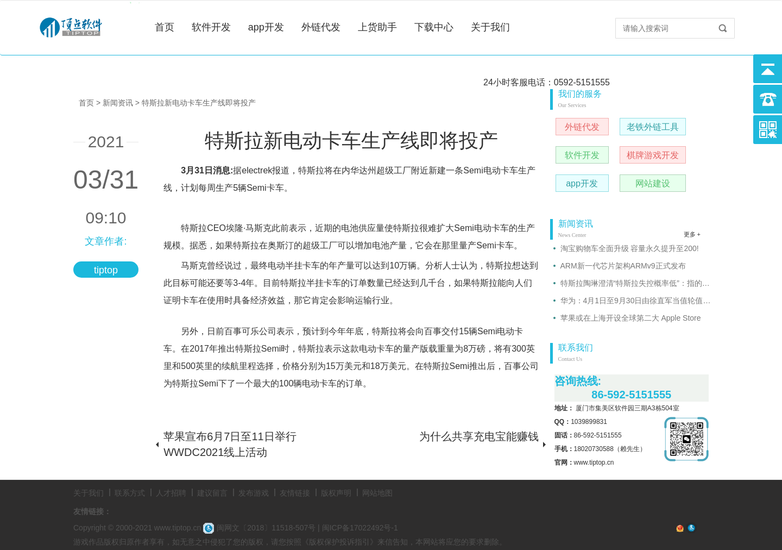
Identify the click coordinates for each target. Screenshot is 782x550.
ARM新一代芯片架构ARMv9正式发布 (623, 265)
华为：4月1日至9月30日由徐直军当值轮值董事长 (635, 300)
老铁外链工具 (653, 127)
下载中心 (433, 27)
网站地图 (377, 493)
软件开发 (211, 27)
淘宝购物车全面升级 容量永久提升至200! (629, 248)
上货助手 (377, 27)
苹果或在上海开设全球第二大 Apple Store (630, 318)
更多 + (692, 234)
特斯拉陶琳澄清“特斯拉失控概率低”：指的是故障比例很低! (635, 283)
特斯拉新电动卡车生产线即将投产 (199, 102)
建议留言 (212, 493)
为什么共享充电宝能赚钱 (479, 436)
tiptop (106, 270)
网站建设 (652, 183)
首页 (164, 27)
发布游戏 (253, 493)
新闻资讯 (118, 102)
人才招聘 (171, 493)
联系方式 (130, 493)
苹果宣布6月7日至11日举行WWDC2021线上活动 (230, 444)
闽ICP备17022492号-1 (360, 527)
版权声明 (336, 493)
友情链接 (295, 493)
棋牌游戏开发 (653, 155)
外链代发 (320, 27)
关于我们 (490, 27)
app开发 (266, 27)
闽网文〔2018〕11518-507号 (259, 527)
